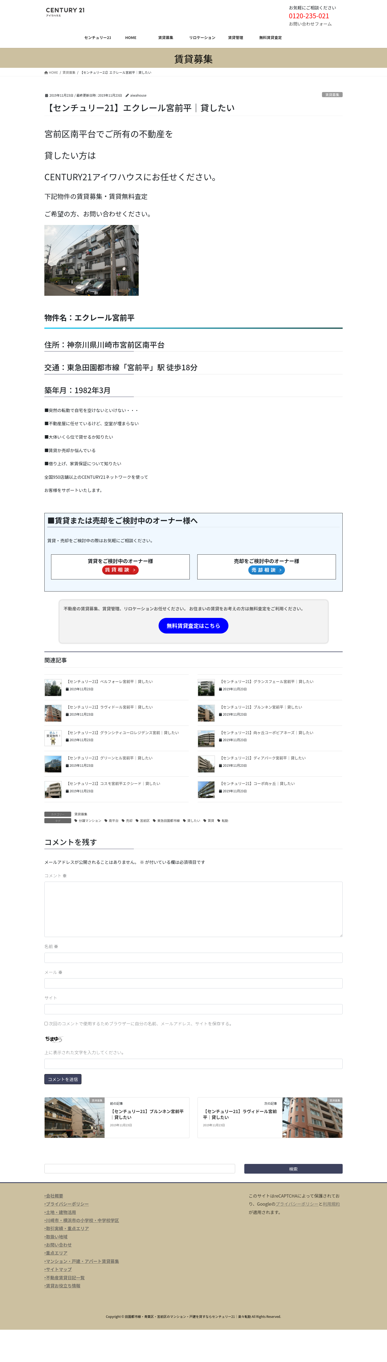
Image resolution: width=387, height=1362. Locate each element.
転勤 (225, 820)
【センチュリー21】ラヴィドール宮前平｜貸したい (109, 707)
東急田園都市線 (168, 820)
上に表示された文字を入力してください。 (85, 1052)
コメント (55, 875)
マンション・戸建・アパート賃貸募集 (82, 1261)
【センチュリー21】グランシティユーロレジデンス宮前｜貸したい (122, 732)
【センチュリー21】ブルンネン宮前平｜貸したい (260, 707)
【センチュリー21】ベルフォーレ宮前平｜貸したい (109, 681)
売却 (129, 820)
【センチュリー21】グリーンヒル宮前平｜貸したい (109, 758)
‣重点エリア (55, 1253)
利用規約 (331, 1204)
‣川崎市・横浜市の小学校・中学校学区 (81, 1220)
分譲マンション (90, 820)
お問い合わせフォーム (310, 23)
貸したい (193, 820)
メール (53, 972)
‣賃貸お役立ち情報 (62, 1285)
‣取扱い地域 (55, 1236)
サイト (50, 997)
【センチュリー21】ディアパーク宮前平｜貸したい (262, 758)
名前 (51, 946)
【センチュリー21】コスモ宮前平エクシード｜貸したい (113, 783)
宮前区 (145, 820)
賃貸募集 (332, 94)
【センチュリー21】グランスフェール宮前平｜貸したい (266, 681)
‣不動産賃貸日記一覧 (64, 1277)
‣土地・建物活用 (60, 1212)
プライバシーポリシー (296, 1204)
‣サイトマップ (58, 1269)
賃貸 (211, 820)
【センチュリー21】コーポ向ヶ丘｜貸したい (257, 783)
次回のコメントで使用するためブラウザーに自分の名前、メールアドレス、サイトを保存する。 (141, 1023)
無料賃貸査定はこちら (193, 625)
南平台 (114, 820)
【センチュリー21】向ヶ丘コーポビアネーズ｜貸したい (266, 732)
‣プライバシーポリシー (66, 1204)
